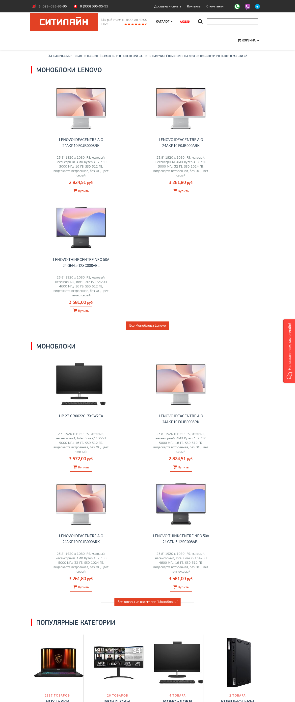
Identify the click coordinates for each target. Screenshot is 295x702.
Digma (66, 484)
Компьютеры (237, 462)
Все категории (147, 516)
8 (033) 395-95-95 (94, 6)
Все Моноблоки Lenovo (147, 205)
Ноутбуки (57, 462)
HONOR (62, 478)
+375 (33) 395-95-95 (167, 660)
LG (103, 473)
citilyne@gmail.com (165, 670)
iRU (71, 478)
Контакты (194, 6)
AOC (124, 478)
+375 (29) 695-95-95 (167, 665)
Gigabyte (46, 484)
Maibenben (47, 478)
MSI (61, 473)
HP (67, 473)
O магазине (43, 670)
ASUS (41, 473)
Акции (185, 22)
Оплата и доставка (48, 660)
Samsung (104, 478)
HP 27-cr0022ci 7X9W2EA (61, 296)
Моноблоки (177, 462)
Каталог (164, 22)
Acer (74, 473)
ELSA (129, 473)
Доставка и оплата (167, 6)
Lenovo (52, 473)
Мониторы (117, 462)
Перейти (57, 495)
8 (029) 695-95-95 (53, 6)
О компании (214, 6)
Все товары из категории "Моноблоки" (147, 362)
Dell (57, 484)
